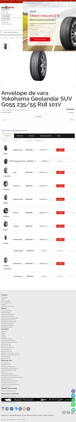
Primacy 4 (15, 212)
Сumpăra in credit (6, 364)
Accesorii (3, 304)
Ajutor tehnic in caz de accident (9, 318)
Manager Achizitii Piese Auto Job (9, 375)
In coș (60, 150)
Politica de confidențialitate (8, 340)
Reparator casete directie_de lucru (10, 354)
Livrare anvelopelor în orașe (8, 370)
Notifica (72, 119)
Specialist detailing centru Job (9, 381)
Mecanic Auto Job (6, 346)
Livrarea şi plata (5, 363)
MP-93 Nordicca (17, 263)
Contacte (3, 337)
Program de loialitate (6, 373)
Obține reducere (40, 39)
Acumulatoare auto (6, 302)
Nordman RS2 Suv (18, 239)
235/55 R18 (28, 150)
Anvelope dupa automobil (8, 366)
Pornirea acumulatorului (7, 323)
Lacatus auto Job (5, 358)
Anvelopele (4, 297)
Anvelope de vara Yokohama (8, 110)
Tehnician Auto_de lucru (7, 347)
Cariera (3, 335)
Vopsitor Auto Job (6, 344)
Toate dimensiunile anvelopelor (9, 368)
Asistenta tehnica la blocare (8, 319)
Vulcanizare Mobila (6, 311)
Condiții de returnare (6, 338)
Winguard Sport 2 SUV (19, 161)
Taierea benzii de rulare (7, 316)
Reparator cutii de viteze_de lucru (10, 353)
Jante (2, 299)
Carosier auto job (5, 356)
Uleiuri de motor (5, 301)
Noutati (3, 333)
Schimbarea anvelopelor (7, 314)
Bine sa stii (4, 372)
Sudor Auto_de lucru (6, 379)
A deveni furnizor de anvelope (9, 342)
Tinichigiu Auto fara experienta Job (10, 384)
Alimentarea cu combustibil (8, 321)
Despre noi (4, 331)
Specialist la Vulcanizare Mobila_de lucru (12, 377)
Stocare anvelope (5, 312)
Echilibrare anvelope (6, 327)
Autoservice (22, 3)
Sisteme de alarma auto (8, 3)
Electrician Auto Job (6, 351)
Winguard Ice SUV (17, 150)
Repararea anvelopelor (7, 325)
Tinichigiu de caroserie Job (8, 382)
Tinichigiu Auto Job (6, 349)
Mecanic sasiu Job (6, 386)
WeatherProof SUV (18, 199)
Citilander (15, 226)
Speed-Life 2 (16, 185)
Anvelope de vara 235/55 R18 (22, 110)
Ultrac (14, 172)
